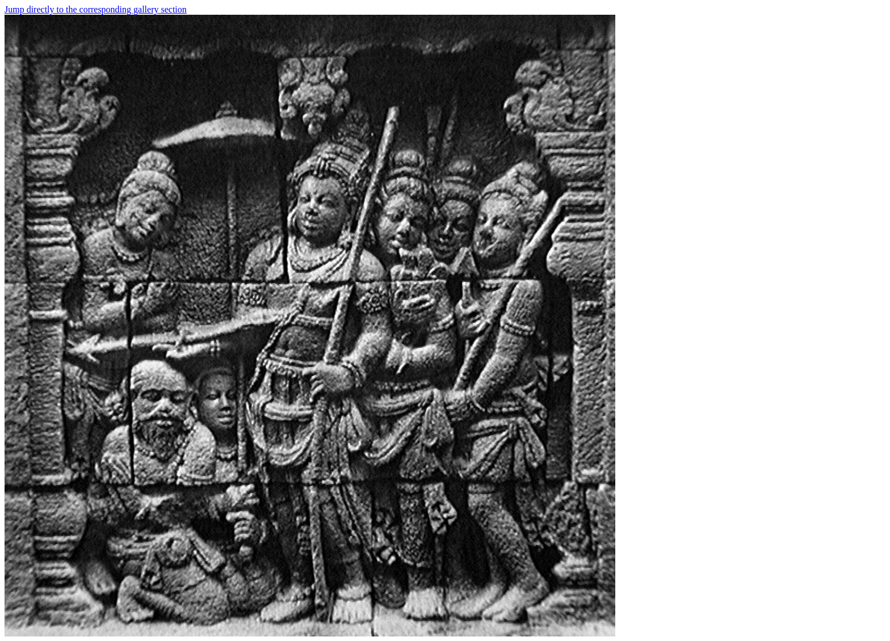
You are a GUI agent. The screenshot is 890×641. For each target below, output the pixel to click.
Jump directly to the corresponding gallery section (96, 9)
